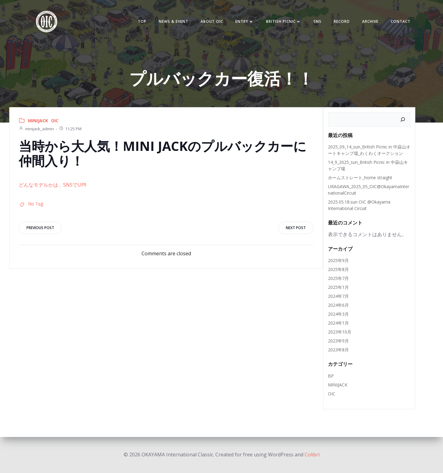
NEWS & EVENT (173, 21)
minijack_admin (36, 128)
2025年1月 (338, 287)
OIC (54, 120)
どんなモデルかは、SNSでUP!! (52, 184)
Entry (244, 21)
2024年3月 (338, 314)
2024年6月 (338, 305)
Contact (400, 21)
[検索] (402, 119)
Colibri (312, 454)
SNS (317, 21)
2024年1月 (338, 323)
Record (342, 21)
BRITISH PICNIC (283, 21)
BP (331, 376)
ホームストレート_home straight (360, 177)
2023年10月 (339, 332)
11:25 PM (70, 128)
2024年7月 (338, 296)
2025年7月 (338, 278)
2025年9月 (338, 260)
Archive (370, 21)
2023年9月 (338, 341)
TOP (142, 21)
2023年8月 (338, 350)
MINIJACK (38, 120)
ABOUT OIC (212, 21)
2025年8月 (338, 269)
